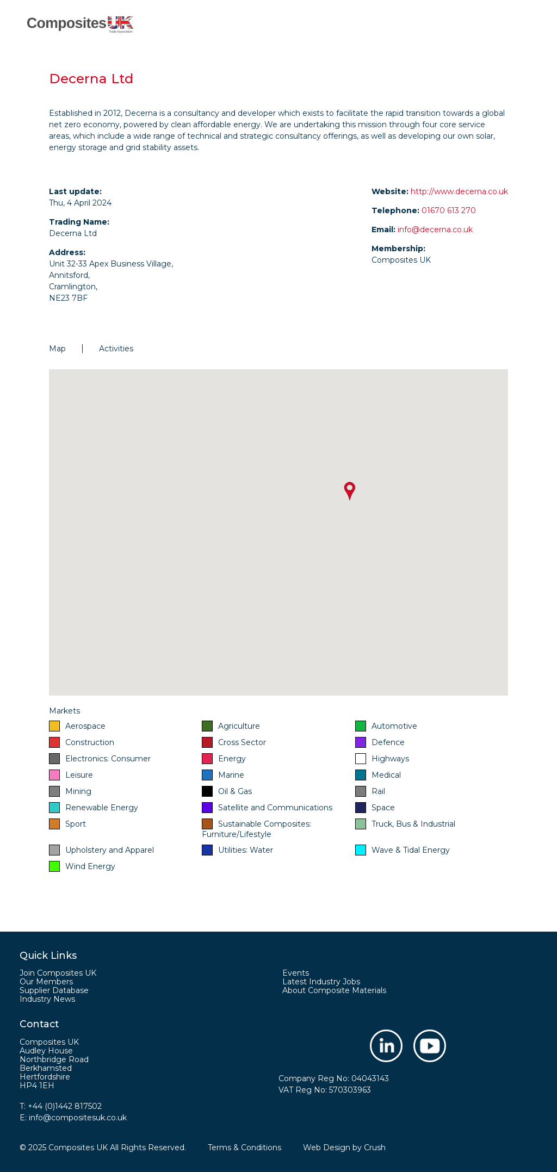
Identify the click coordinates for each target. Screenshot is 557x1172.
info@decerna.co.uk (435, 229)
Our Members (46, 981)
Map (57, 348)
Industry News (47, 999)
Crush (375, 1147)
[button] (350, 491)
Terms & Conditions (244, 1147)
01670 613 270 (449, 210)
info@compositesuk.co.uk (78, 1118)
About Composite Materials (334, 990)
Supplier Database (54, 990)
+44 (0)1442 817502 (65, 1106)
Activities (116, 348)
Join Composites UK (58, 973)
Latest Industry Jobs (321, 981)
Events (295, 973)
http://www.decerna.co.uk (459, 191)
